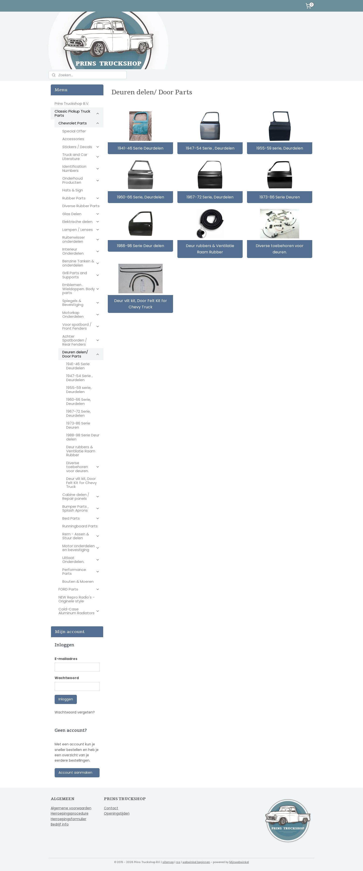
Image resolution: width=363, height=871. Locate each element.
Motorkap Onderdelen (81, 314)
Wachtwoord (67, 677)
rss (178, 862)
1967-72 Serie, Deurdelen (210, 197)
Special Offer (74, 131)
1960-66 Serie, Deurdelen (140, 197)
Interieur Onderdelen (81, 251)
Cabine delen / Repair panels (81, 496)
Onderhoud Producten (81, 180)
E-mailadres (66, 658)
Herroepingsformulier (68, 819)
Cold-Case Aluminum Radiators (79, 611)
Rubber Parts (81, 198)
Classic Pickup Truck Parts (77, 113)
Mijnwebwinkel (239, 862)
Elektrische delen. (81, 221)
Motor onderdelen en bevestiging (81, 548)
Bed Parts (81, 518)
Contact (111, 808)
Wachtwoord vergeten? (75, 712)
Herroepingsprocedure (69, 813)
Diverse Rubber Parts (81, 205)
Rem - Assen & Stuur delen (81, 536)
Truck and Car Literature (81, 156)
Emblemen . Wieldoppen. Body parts (81, 288)
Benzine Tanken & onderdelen (81, 263)
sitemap (168, 862)
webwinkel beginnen (196, 862)
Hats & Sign (72, 190)
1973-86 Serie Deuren (279, 197)
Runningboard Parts (80, 526)
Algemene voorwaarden (71, 808)
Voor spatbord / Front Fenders (81, 326)
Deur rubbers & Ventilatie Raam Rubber (210, 249)
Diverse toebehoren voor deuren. (280, 249)
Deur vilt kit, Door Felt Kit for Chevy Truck (140, 304)
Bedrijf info (60, 824)
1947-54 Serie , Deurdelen (210, 148)
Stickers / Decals (81, 146)
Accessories (73, 138)
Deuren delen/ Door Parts (81, 354)
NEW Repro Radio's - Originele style (76, 599)
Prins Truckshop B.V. (72, 103)
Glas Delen (81, 213)
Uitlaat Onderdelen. (81, 559)
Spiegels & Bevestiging (81, 302)
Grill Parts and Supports (81, 275)
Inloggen (65, 699)
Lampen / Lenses (81, 229)
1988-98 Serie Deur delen (140, 246)
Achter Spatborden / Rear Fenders (81, 340)
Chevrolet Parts (79, 123)
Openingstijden (117, 813)
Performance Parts (81, 571)
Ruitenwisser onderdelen (81, 239)
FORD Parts (79, 589)
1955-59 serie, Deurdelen (279, 148)
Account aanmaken (75, 772)
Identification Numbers (81, 168)
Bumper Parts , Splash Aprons (81, 508)
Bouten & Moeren (78, 581)
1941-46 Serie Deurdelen (140, 148)
